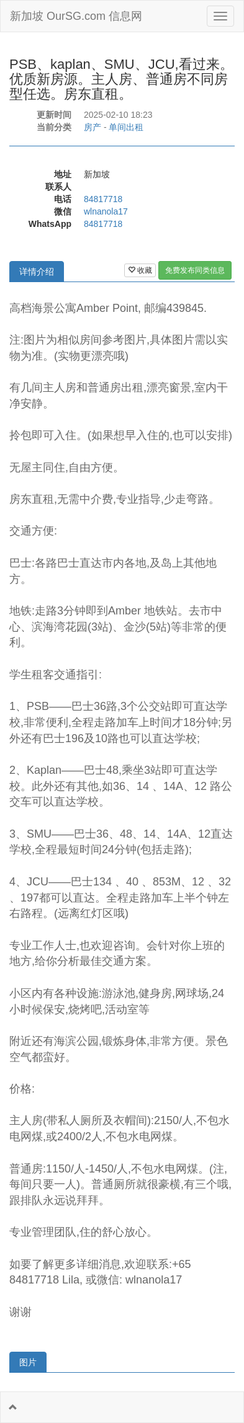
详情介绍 (36, 272)
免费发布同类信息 (195, 270)
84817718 (103, 199)
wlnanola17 (106, 211)
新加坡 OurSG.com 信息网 (76, 16)
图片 (28, 1362)
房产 (92, 127)
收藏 (140, 270)
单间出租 (126, 127)
